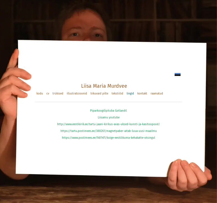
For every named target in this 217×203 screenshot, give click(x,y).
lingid (130, 93)
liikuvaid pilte (99, 93)
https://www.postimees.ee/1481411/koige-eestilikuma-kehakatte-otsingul (108, 138)
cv (47, 93)
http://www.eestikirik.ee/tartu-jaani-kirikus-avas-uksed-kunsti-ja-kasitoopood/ (108, 124)
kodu (39, 93)
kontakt (142, 93)
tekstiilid (117, 93)
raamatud (157, 93)
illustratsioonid (77, 93)
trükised (58, 93)
